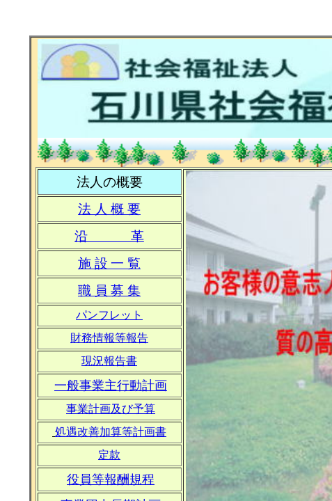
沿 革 (109, 236)
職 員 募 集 (109, 290)
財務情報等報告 (109, 338)
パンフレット (109, 315)
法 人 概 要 (109, 209)
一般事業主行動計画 (110, 385)
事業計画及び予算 (110, 409)
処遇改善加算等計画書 (110, 432)
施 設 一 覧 (109, 263)
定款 (109, 455)
